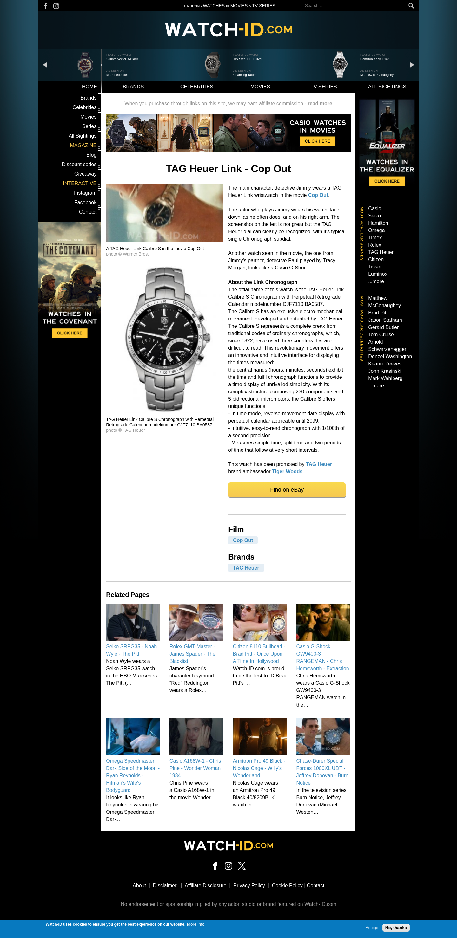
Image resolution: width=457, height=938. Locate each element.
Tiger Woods (287, 471)
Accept (372, 929)
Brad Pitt (377, 312)
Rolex (374, 245)
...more (376, 281)
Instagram (85, 193)
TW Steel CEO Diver (247, 59)
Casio (374, 208)
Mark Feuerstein (117, 75)
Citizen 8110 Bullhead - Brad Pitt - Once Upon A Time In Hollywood (259, 654)
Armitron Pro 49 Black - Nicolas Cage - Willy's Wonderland (259, 768)
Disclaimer (165, 885)
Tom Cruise (381, 334)
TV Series (323, 86)
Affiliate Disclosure (205, 885)
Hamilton (378, 223)
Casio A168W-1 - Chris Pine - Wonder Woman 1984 (195, 768)
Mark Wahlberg (385, 378)
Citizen (376, 259)
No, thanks (396, 929)
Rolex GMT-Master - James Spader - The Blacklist (192, 654)
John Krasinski (384, 371)
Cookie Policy (287, 885)
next (412, 64)
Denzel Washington (390, 356)
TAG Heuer (319, 464)
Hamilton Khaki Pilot (374, 59)
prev (45, 64)
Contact (87, 212)
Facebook (85, 202)
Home (89, 86)
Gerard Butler (383, 327)
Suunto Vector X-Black (122, 59)
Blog (91, 155)
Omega (376, 230)
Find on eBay (287, 490)
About (139, 885)
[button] (164, 240)
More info (196, 925)
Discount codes (79, 164)
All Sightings (82, 136)
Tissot (374, 266)
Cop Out (318, 195)
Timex (375, 237)
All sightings (387, 86)
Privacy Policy (249, 885)
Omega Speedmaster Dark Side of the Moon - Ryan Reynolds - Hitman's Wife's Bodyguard (133, 775)
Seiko (374, 215)
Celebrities (196, 86)
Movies (260, 86)
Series (89, 126)
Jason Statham (385, 320)
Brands (133, 86)
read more (320, 103)
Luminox (377, 274)
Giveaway (85, 174)
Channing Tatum (244, 75)
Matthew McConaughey (377, 75)
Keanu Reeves (384, 363)
